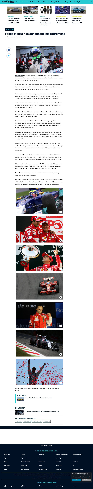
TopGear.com (41, 388)
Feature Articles (28, 16)
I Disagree (86, 479)
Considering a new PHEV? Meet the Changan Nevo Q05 (77, 20)
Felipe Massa (19, 76)
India (75, 486)
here (88, 477)
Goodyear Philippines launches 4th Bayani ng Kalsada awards (38, 397)
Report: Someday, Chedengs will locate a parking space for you (42, 411)
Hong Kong (59, 486)
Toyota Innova (42, 458)
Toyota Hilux (7, 458)
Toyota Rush (41, 454)
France (24, 486)
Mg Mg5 (40, 465)
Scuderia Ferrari (37, 421)
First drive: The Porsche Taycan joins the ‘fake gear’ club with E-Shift (14, 20)
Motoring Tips (77, 2)
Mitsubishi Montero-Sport (61, 454)
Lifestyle (42, 16)
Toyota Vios (75, 458)
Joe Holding (8, 39)
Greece (41, 486)
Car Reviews (11, 16)
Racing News (10, 29)
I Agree (76, 479)
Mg (73, 465)
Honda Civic (58, 461)
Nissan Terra (59, 465)
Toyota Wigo (58, 458)
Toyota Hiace (7, 454)
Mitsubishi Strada (43, 469)
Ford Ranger (7, 465)
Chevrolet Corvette (25, 461)
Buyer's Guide (20, 2)
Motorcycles (46, 2)
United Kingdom (9, 486)
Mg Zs (5, 461)
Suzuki (5, 469)
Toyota (23, 454)
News (39, 2)
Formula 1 (19, 421)
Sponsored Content (61, 16)
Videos (27, 2)
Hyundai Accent (25, 469)
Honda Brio (58, 469)
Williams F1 (47, 421)
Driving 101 (54, 2)
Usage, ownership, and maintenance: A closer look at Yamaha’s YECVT (62, 20)
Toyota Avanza (42, 461)
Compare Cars (69, 2)
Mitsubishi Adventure (78, 469)
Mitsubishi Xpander (77, 454)
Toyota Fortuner (25, 458)
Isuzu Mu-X (75, 461)
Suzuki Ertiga (24, 465)
